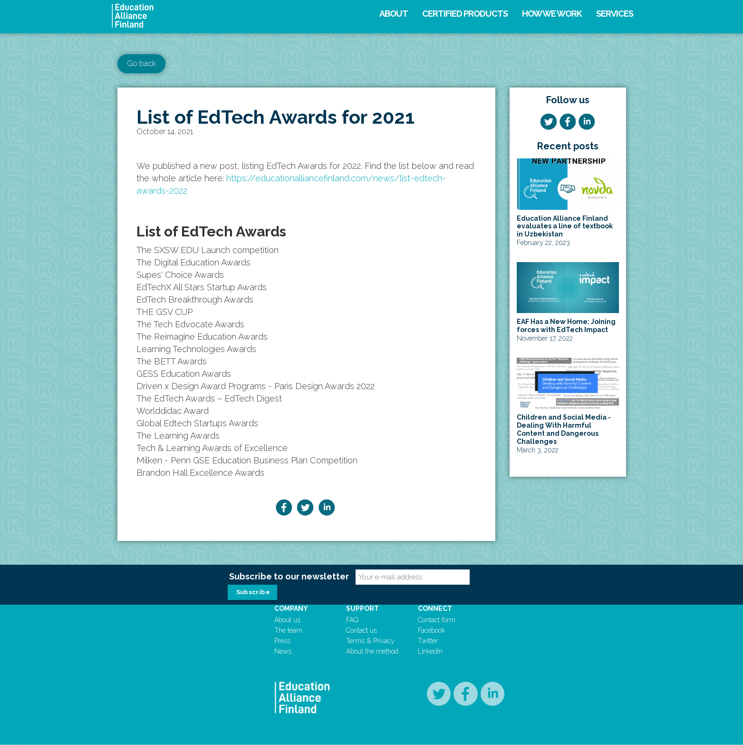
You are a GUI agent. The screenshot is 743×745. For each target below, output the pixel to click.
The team (288, 630)
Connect (435, 608)
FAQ (352, 620)
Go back (141, 63)
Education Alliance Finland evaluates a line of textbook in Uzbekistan (565, 226)
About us (287, 620)
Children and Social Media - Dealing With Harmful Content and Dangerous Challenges (564, 429)
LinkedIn (430, 651)
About (393, 14)
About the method (372, 651)
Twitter (428, 641)
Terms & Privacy (370, 641)
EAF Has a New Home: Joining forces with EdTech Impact (566, 325)
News (282, 651)
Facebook (431, 630)
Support (362, 608)
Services (614, 14)
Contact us (361, 630)
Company (291, 608)
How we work (552, 14)
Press (282, 641)
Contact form (436, 620)
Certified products (465, 14)
